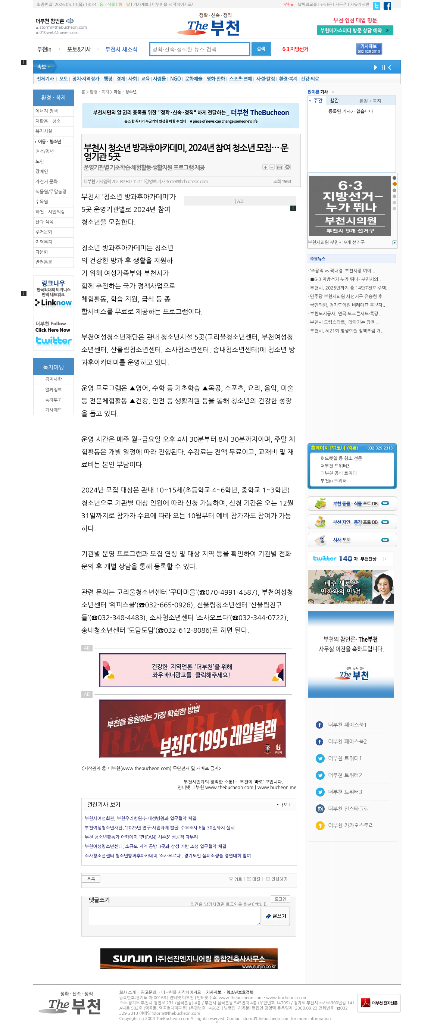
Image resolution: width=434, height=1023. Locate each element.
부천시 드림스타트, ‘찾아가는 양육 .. (344, 322)
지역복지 (43, 242)
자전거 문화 (46, 181)
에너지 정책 (46, 111)
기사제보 (141, 5)
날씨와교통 (307, 5)
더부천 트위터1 (345, 758)
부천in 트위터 (334, 481)
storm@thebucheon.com (186, 181)
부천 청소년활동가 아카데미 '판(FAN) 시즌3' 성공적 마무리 (141, 837)
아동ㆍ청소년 (49, 142)
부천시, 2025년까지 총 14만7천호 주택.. (349, 288)
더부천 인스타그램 (348, 808)
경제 (120, 78)
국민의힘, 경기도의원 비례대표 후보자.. (347, 305)
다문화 (41, 252)
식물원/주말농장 (50, 192)
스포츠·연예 (240, 78)
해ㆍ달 (124, 5)
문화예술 (193, 78)
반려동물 (43, 262)
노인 (39, 161)
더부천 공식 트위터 (339, 473)
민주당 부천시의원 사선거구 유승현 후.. (347, 296)
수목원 (41, 202)
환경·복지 (288, 78)
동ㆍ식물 (107, 5)
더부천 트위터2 (345, 775)
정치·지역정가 (85, 78)
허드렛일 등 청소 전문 (341, 458)
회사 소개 (127, 993)
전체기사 (45, 78)
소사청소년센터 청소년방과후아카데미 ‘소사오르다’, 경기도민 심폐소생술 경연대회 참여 (168, 856)
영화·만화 (215, 78)
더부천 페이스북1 (347, 725)
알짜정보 (53, 390)
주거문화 (43, 232)
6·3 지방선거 (295, 49)
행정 (107, 78)
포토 (63, 78)
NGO (175, 78)
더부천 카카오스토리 (351, 825)
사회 (132, 78)
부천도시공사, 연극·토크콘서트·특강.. (345, 314)
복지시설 (43, 131)
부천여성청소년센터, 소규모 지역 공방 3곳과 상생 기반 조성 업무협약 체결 (156, 846)
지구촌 (341, 5)
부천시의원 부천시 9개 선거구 (336, 242)
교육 (145, 78)
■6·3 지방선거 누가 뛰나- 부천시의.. (345, 279)
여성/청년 (44, 151)
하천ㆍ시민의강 (50, 212)
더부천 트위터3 (335, 466)
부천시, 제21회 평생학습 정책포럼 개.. (347, 331)
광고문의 (148, 993)
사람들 (159, 78)
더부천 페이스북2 (347, 741)
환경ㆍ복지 (370, 100)
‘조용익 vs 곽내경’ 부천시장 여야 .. (342, 271)
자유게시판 (359, 5)
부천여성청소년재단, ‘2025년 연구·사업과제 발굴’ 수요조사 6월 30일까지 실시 (160, 828)
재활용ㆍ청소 (48, 121)
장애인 (41, 171)
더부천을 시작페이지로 (172, 4)
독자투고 (53, 400)
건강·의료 (310, 78)
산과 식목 (44, 222)
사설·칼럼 (265, 78)
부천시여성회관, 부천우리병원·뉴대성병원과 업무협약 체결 (140, 818)
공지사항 (53, 379)
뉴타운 (326, 5)
